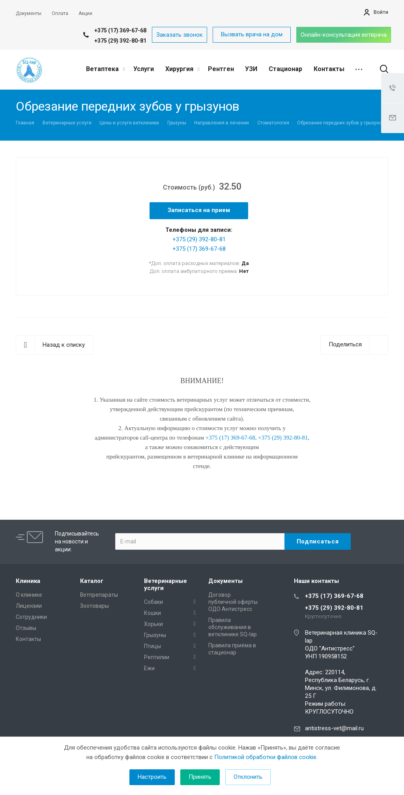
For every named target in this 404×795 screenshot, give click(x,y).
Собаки (153, 602)
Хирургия (182, 69)
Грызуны (155, 635)
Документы (225, 581)
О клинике (29, 595)
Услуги (143, 69)
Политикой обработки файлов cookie (265, 757)
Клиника (28, 581)
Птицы (152, 646)
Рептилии (156, 657)
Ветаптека (105, 69)
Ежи (149, 668)
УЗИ (251, 69)
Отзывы (26, 628)
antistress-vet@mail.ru (334, 728)
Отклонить (248, 776)
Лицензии (29, 606)
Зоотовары (94, 606)
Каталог (91, 581)
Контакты (329, 69)
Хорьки (153, 624)
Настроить (152, 776)
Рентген (221, 69)
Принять (200, 776)
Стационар (285, 69)
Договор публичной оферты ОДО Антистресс (233, 602)
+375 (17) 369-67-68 (120, 30)
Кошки (152, 613)
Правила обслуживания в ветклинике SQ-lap (232, 627)
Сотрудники (31, 617)
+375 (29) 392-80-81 (120, 41)
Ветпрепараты (99, 595)
